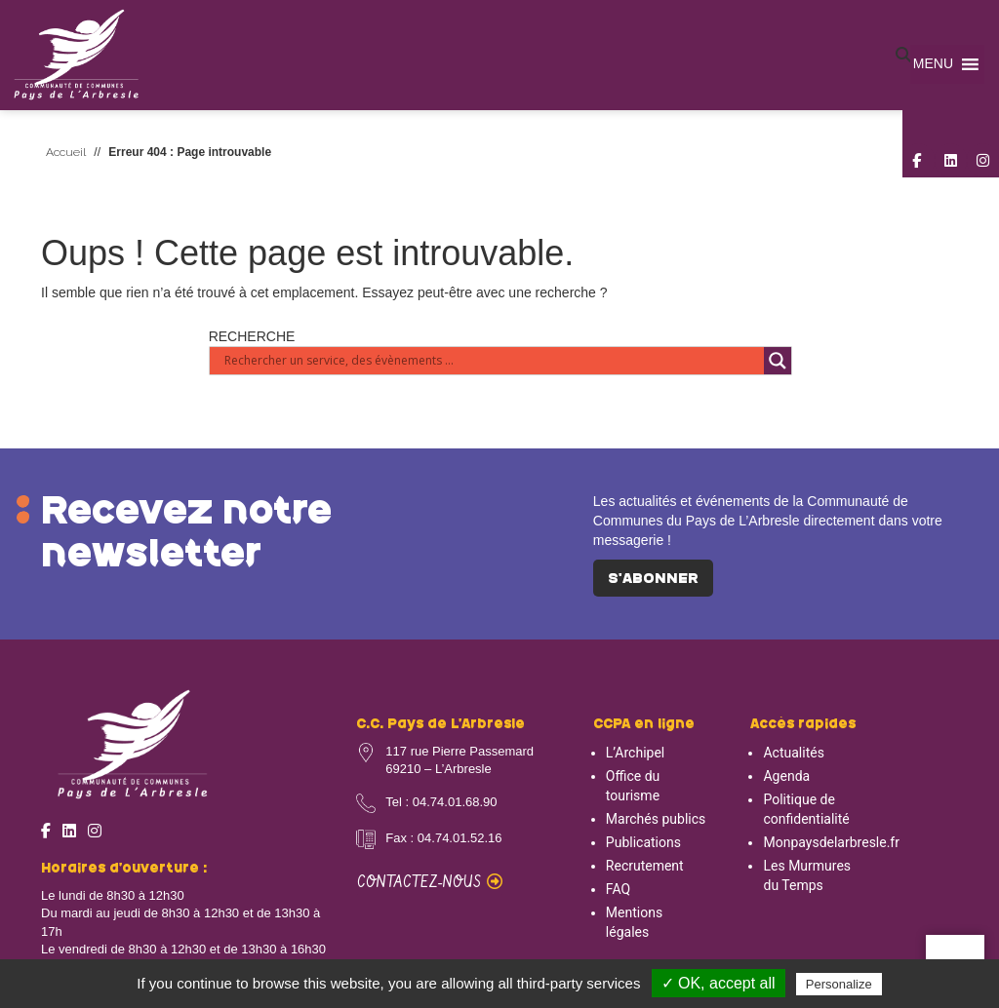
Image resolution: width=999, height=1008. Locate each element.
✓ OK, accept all (718, 983)
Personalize (839, 984)
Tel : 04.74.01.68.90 (441, 802)
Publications (643, 842)
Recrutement (645, 865)
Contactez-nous (429, 882)
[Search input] (492, 360)
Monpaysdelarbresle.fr (831, 842)
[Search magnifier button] (777, 360)
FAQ (618, 889)
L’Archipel (635, 752)
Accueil (66, 152)
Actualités (793, 752)
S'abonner (653, 579)
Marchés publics (655, 819)
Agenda (786, 776)
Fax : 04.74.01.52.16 (443, 838)
